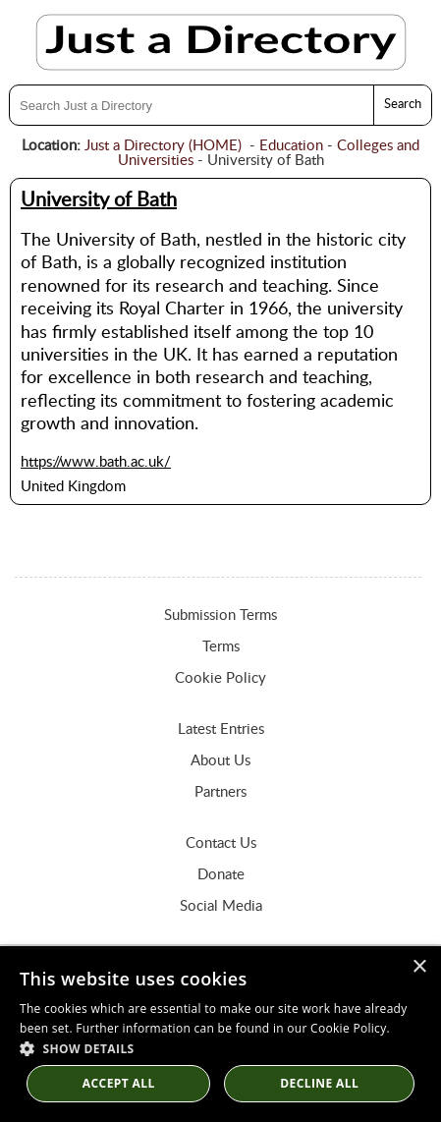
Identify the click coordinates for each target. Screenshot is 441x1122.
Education (291, 146)
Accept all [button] (119, 1083)
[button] (220, 1047)
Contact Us (221, 843)
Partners (220, 792)
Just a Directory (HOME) (163, 146)
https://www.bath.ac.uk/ (96, 462)
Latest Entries (221, 729)
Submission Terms (220, 615)
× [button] (419, 967)
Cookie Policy (220, 678)
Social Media (221, 906)
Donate (221, 875)
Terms (221, 647)
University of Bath (99, 200)
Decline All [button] (319, 1083)
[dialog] (220, 1034)
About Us (220, 761)
